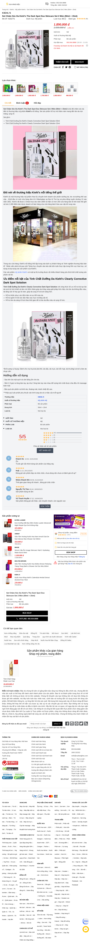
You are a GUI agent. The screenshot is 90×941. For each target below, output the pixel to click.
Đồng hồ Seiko (66, 640)
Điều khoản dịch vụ (37, 761)
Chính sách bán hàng (38, 741)
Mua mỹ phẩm (15, 637)
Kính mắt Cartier (71, 637)
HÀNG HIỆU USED (43, 905)
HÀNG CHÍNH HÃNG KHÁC (78, 837)
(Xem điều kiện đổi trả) (72, 538)
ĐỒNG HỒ (23, 875)
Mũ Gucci (55, 633)
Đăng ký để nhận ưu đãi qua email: (13, 724)
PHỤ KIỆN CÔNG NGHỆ (44, 802)
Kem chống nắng (10, 633)
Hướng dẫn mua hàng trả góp (41, 776)
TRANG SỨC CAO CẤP (79, 802)
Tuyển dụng (6, 756)
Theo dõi (83, 534)
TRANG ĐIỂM (59, 819)
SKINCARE (23, 802)
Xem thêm (45, 506)
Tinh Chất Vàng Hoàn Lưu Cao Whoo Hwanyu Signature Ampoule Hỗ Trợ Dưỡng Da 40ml (10, 680)
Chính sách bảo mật (38, 758)
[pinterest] (76, 723)
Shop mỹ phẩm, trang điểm (67, 532)
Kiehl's (12, 9)
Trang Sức (36, 637)
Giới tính (9, 418)
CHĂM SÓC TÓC (42, 880)
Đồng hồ (34, 633)
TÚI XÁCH (5, 802)
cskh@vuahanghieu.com (79, 756)
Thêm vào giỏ (62, 62)
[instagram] (72, 723)
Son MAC (64, 633)
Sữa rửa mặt (23, 633)
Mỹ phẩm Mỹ (42, 400)
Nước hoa (7, 640)
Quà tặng (26, 637)
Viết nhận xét (45, 450)
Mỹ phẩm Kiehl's (20, 9)
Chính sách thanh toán (38, 753)
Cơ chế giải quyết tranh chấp (41, 764)
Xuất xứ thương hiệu (15, 421)
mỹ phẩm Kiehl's (21, 272)
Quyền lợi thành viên (38, 773)
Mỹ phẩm (38, 19)
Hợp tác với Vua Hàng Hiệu (11, 747)
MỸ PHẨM (40, 911)
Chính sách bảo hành (38, 744)
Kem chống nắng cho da (30, 644)
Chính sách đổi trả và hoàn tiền (41, 750)
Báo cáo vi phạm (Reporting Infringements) (40, 780)
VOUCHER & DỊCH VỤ (27, 835)
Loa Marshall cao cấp (11, 644)
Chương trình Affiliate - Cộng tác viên (14, 750)
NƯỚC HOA (41, 823)
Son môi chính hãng (21, 640)
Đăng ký (82, 557)
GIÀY (56, 867)
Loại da (9, 429)
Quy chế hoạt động (8, 744)
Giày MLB (34, 640)
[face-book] (67, 723)
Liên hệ (4, 758)
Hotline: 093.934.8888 (27, 619)
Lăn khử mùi (75, 633)
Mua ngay (79, 62)
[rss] (86, 723)
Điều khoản (23, 791)
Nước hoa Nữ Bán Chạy (49, 640)
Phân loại (10, 424)
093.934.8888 (61, 3)
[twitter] (81, 723)
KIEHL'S (41, 397)
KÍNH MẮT (40, 863)
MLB (6, 637)
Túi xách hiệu (44, 633)
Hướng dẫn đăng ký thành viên (41, 770)
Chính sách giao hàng (38, 747)
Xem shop (70, 552)
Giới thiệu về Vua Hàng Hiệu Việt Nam (15, 741)
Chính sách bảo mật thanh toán (41, 756)
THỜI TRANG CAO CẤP (9, 839)
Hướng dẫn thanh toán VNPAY (12, 753)
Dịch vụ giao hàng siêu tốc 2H (41, 767)
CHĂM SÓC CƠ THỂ (26, 928)
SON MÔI (58, 802)
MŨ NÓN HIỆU (24, 900)
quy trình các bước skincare (52, 637)
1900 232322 (62, 5)
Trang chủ (5, 9)
